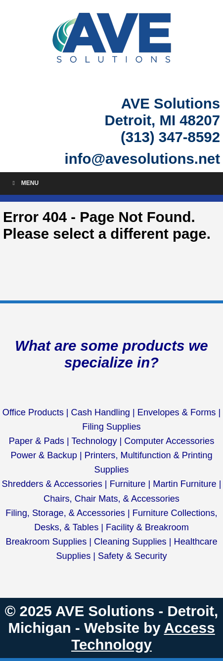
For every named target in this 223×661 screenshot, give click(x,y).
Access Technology (143, 636)
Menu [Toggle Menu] (24, 183)
